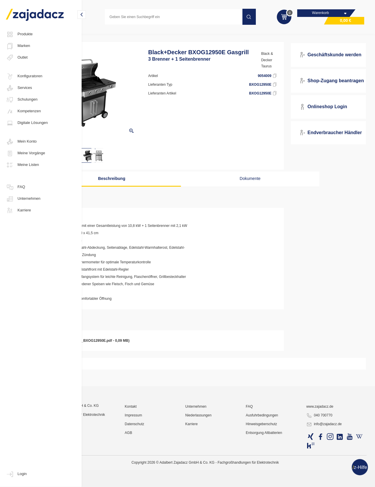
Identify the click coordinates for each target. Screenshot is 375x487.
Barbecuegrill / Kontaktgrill (217, 36)
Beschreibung (140, 185)
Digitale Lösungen (27, 123)
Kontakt (165, 462)
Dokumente (244, 185)
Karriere (18, 210)
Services (19, 88)
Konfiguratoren (24, 76)
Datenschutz (168, 480)
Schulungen (22, 100)
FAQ (15, 187)
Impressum (167, 471)
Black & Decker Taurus (283, 66)
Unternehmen (23, 199)
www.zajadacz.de (329, 462)
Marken (18, 46)
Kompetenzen (23, 111)
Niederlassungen (224, 471)
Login (16, 474)
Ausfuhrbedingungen (279, 471)
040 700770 (328, 471)
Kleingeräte (128, 36)
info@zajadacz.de (333, 480)
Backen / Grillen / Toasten (167, 36)
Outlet (17, 58)
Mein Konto (21, 142)
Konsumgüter (99, 36)
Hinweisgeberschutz (279, 480)
